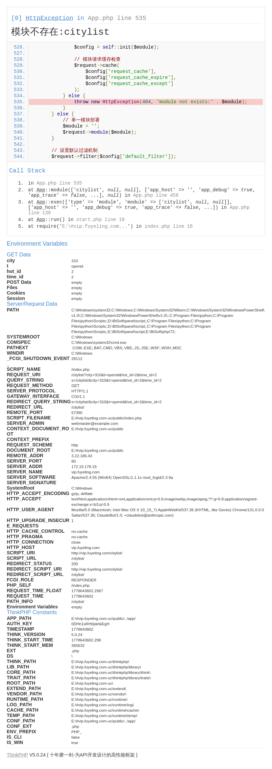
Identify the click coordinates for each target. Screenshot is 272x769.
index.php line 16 (168, 226)
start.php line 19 (100, 219)
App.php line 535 (117, 18)
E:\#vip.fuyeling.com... (94, 226)
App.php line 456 (155, 195)
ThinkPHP (17, 755)
